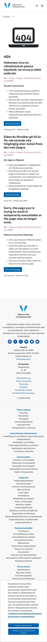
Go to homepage (12, 269)
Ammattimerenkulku (23, 540)
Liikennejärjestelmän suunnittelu (23, 445)
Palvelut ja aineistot (23, 549)
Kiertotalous (23, 495)
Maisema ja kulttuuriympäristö (23, 510)
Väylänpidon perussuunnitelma (23, 469)
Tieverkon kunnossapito (23, 460)
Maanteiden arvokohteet (23, 513)
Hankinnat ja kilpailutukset (23, 546)
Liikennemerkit (23, 424)
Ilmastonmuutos (23, 483)
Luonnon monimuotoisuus (23, 486)
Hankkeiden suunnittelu (23, 442)
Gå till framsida (12, 194)
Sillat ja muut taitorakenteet (23, 555)
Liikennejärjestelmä (23, 421)
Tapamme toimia (23, 572)
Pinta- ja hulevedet (23, 501)
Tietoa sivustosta (23, 381)
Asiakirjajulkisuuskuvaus (23, 393)
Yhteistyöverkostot (23, 561)
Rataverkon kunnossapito (23, 463)
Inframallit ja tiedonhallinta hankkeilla (23, 558)
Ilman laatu (23, 492)
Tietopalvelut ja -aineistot (23, 427)
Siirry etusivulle (12, 123)
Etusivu (6, 16)
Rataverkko (23, 415)
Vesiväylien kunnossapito (23, 466)
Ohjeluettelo (23, 543)
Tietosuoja (23, 384)
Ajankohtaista (23, 569)
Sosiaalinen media (23, 390)
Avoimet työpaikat (23, 575)
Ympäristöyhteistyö (23, 507)
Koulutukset (23, 552)
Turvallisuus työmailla (23, 451)
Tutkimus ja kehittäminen (23, 578)
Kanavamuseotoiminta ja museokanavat (23, 516)
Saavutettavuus (23, 378)
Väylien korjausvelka (23, 472)
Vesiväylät (23, 418)
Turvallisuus (23, 531)
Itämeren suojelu (23, 504)
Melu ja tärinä (23, 489)
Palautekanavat (23, 359)
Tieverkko (23, 412)
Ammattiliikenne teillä (23, 534)
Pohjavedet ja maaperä (23, 498)
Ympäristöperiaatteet (23, 480)
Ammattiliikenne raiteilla (23, 537)
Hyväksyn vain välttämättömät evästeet (23, 632)
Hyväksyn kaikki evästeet (23, 625)
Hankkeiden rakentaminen (23, 448)
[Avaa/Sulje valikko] (42, 5)
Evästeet (24, 387)
